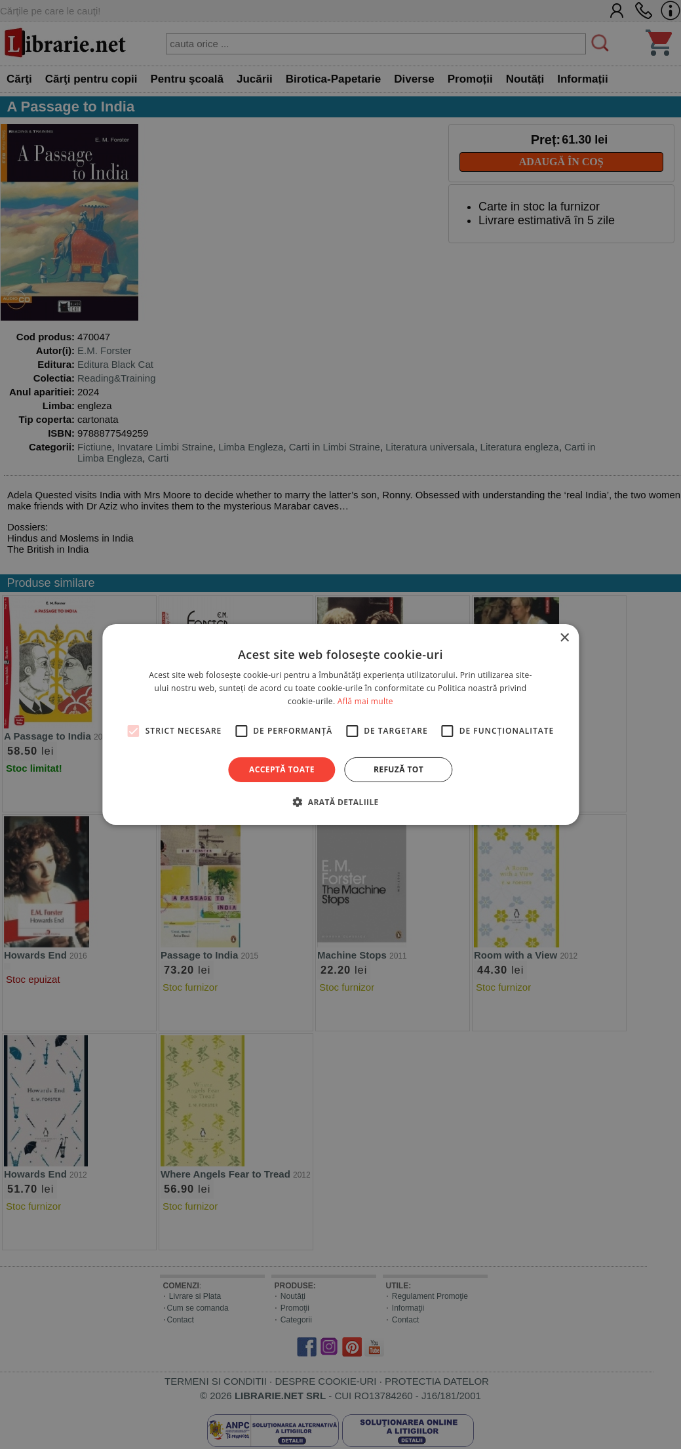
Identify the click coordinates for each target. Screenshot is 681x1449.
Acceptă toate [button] (282, 769)
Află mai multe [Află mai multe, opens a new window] (365, 701)
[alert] (340, 724)
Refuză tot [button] (398, 769)
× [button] (564, 638)
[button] (340, 801)
